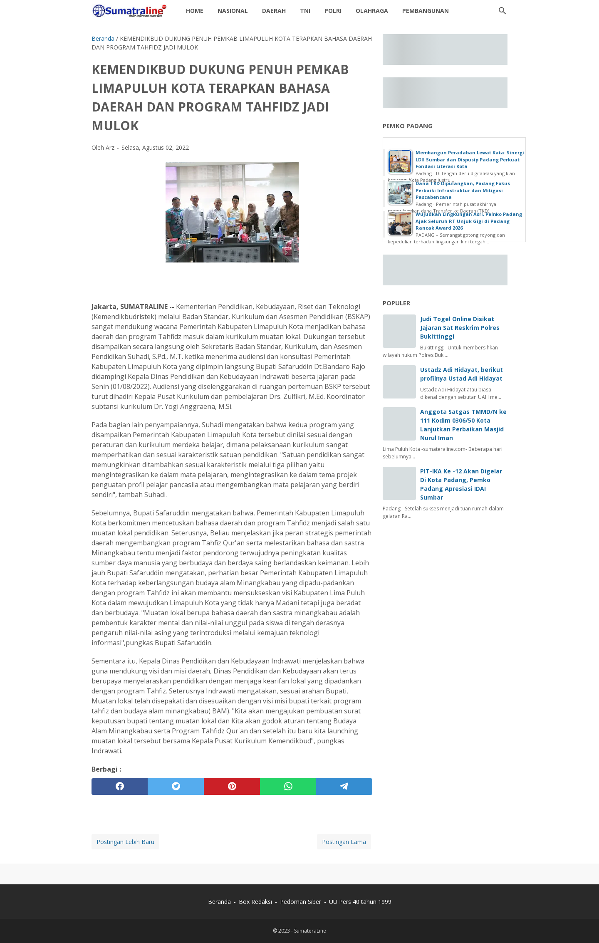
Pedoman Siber (300, 902)
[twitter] (176, 786)
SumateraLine (310, 930)
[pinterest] (232, 786)
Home (194, 11)
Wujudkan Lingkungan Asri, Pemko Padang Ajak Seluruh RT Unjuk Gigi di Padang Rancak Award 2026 (469, 221)
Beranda (219, 902)
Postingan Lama (344, 842)
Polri (333, 11)
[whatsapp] (288, 786)
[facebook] (120, 786)
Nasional (233, 11)
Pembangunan (425, 11)
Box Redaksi (256, 902)
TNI (305, 11)
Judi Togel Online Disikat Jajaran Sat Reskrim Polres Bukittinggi (460, 327)
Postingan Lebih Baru (125, 842)
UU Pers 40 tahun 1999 (360, 902)
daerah (274, 11)
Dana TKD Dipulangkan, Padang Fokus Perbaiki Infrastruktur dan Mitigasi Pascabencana (463, 190)
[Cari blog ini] (502, 11)
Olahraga (372, 11)
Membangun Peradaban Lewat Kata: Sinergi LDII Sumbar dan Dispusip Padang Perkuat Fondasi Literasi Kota (470, 159)
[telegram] (344, 786)
